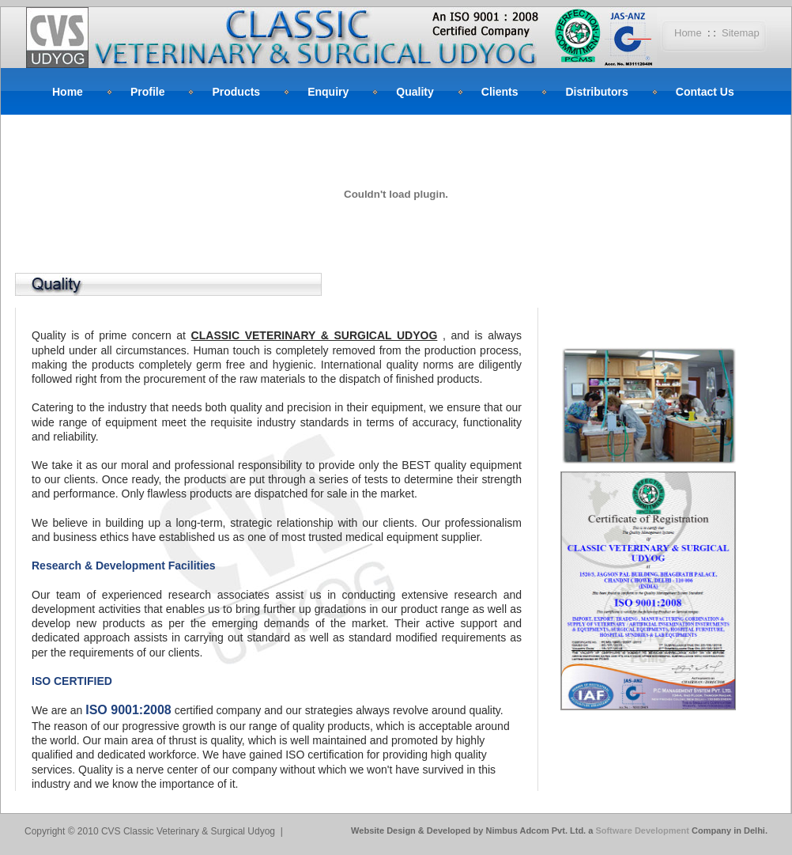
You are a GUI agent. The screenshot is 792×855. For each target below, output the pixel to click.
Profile (147, 91)
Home (688, 33)
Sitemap (741, 33)
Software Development (643, 830)
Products (236, 91)
